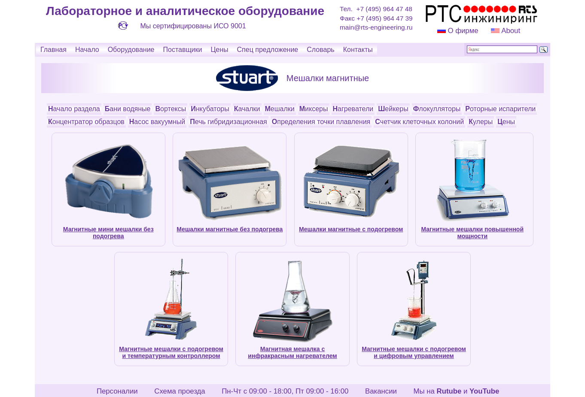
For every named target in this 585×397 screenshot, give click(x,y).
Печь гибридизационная (228, 121)
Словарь (320, 49)
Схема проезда (179, 391)
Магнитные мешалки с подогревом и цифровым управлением (414, 352)
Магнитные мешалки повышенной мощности (472, 232)
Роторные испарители (500, 108)
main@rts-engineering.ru (376, 27)
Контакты (358, 49)
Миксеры (313, 108)
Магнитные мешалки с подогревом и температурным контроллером (171, 352)
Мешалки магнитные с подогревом (351, 229)
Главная (53, 49)
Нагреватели (353, 108)
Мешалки (280, 108)
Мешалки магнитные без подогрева (230, 229)
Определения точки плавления (321, 121)
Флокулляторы (437, 108)
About (510, 31)
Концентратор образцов (86, 121)
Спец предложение (268, 49)
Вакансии (381, 391)
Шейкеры (393, 108)
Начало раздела (74, 108)
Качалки (247, 108)
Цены (219, 49)
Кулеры (481, 121)
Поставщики (182, 49)
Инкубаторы (210, 108)
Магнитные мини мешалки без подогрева (108, 232)
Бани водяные (128, 108)
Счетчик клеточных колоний (419, 121)
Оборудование (131, 49)
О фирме (463, 31)
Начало (87, 49)
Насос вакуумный (157, 121)
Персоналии (117, 391)
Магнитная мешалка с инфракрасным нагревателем (292, 352)
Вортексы (170, 108)
